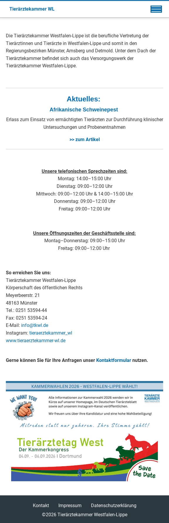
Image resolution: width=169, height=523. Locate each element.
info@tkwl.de (34, 325)
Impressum (70, 505)
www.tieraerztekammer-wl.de (35, 340)
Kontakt (41, 505)
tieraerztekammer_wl (50, 333)
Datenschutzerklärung (113, 505)
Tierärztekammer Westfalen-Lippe (92, 514)
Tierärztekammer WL (32, 9)
